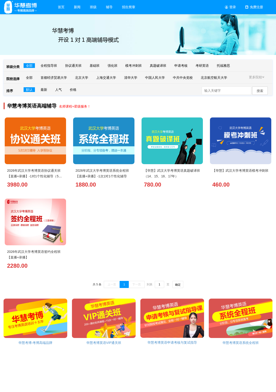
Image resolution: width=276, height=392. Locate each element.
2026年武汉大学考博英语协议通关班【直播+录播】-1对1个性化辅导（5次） (34, 176)
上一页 (112, 284)
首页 (61, 7)
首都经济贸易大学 (54, 77)
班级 (93, 7)
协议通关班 (73, 65)
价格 (73, 90)
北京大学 (81, 77)
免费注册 (254, 7)
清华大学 (130, 77)
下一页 (136, 284)
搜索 (260, 91)
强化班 (112, 65)
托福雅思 (223, 65)
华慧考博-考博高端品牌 (35, 343)
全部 (29, 65)
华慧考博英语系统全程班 (240, 343)
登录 (230, 7)
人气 (58, 90)
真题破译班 (158, 65)
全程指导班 (49, 65)
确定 (178, 284)
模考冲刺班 (133, 65)
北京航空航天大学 (214, 77)
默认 (29, 90)
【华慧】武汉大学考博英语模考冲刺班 (240, 170)
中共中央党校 (183, 77)
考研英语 (202, 65)
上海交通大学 (106, 77)
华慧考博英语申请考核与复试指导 (172, 342)
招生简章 (128, 7)
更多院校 (257, 77)
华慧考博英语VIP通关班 (103, 343)
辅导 (109, 7)
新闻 (77, 7)
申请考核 (181, 65)
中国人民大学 (155, 77)
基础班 (95, 65)
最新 (44, 90)
